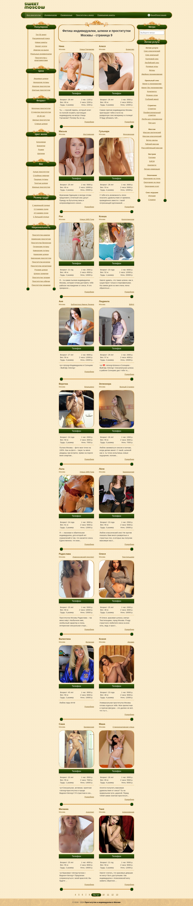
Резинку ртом (152, 95)
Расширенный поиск (41, 38)
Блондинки (41, 142)
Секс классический (152, 51)
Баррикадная (128, 472)
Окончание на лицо (152, 182)
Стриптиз (152, 109)
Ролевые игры (152, 66)
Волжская (90, 642)
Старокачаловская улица (123, 727)
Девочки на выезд (41, 50)
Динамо (131, 642)
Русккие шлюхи (41, 270)
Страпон (152, 200)
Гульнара (104, 131)
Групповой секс (151, 59)
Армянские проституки (41, 239)
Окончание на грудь (151, 178)
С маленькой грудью (41, 205)
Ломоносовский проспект (83, 557)
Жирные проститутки (41, 187)
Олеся (102, 554)
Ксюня (102, 639)
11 (108, 894)
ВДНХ (131, 304)
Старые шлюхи (41, 124)
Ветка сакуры (152, 140)
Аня (61, 301)
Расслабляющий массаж (151, 148)
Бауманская (89, 727)
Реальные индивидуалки (41, 54)
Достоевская (88, 134)
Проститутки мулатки (41, 262)
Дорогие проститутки (41, 86)
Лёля (102, 469)
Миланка (63, 809)
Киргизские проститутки (41, 258)
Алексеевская (128, 812)
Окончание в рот (152, 186)
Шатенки (41, 153)
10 (104, 894)
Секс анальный (152, 55)
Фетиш (152, 70)
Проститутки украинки (41, 285)
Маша (102, 724)
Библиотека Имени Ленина (82, 304)
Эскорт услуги (41, 46)
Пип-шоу (152, 123)
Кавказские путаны (41, 250)
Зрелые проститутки (41, 120)
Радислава (65, 554)
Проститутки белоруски (41, 243)
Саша (62, 724)
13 (117, 894)
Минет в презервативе (151, 84)
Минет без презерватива (151, 88)
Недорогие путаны (41, 82)
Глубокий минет (152, 99)
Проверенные (66, 15)
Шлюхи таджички (41, 273)
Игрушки (152, 196)
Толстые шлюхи (41, 183)
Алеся (102, 46)
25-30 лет (41, 116)
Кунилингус (152, 91)
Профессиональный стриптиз (152, 113)
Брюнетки (41, 146)
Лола (61, 469)
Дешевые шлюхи (41, 78)
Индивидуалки (50, 15)
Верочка (63, 384)
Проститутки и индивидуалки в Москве (103, 902)
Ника (61, 46)
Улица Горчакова (87, 49)
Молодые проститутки (41, 108)
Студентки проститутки (41, 112)
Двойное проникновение (152, 74)
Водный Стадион (127, 387)
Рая (61, 216)
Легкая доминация (152, 169)
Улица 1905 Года (87, 219)
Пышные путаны (41, 179)
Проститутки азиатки (41, 235)
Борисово (130, 49)
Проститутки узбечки (41, 281)
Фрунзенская (128, 134)
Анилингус (151, 165)
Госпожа (152, 157)
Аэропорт (90, 812)
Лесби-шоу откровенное (152, 119)
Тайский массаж (152, 144)
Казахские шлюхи (40, 254)
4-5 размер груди (41, 213)
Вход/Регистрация (158, 15)
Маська (63, 131)
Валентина (65, 639)
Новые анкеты (41, 42)
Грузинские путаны (41, 246)
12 (113, 894)
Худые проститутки (41, 172)
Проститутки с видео (85, 15)
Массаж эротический (152, 132)
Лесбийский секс (152, 63)
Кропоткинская (127, 219)
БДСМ (152, 161)
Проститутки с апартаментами (41, 59)
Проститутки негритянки (41, 266)
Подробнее (89, 122)
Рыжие (41, 149)
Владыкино (89, 387)
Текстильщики (128, 557)
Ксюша (102, 216)
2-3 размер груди (41, 209)
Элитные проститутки (41, 90)
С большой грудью (41, 217)
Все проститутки (34, 15)
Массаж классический (152, 136)
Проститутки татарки (41, 277)
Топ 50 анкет (41, 34)
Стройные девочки (41, 175)
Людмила (104, 301)
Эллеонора (105, 384)
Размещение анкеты (106, 15)
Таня (101, 809)
